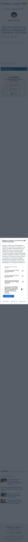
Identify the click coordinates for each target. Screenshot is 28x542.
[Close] (25, 240)
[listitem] (14, 267)
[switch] (22, 271)
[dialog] (14, 271)
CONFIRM (8, 296)
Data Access (14, 301)
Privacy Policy (22, 301)
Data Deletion (5, 301)
